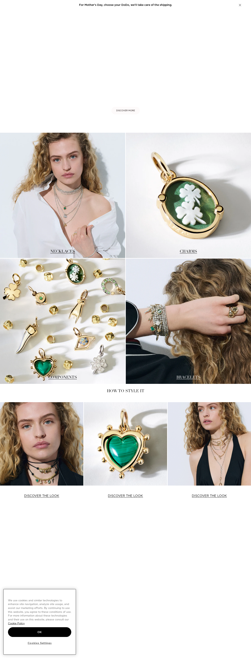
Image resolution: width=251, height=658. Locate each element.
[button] (240, 5)
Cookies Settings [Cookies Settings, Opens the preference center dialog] (40, 643)
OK (39, 632)
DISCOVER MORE (125, 110)
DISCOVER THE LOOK (41, 496)
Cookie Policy (16, 623)
